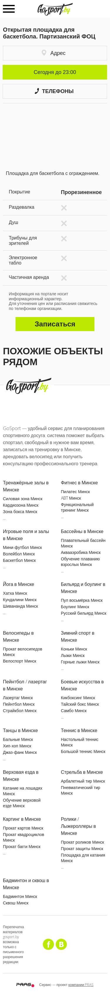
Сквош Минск (15, 903)
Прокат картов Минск (23, 828)
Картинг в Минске (22, 819)
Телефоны (54, 91)
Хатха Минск (15, 593)
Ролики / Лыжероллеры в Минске (78, 826)
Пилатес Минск (75, 491)
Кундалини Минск (20, 599)
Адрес (54, 53)
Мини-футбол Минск (22, 547)
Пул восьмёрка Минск (82, 600)
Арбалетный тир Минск (83, 781)
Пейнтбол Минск (19, 704)
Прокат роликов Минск (82, 842)
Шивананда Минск (20, 606)
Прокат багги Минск (21, 846)
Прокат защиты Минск (82, 848)
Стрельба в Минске (82, 772)
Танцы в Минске (20, 730)
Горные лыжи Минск (80, 662)
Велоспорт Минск (19, 661)
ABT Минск (71, 498)
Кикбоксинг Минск (78, 697)
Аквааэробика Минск (81, 552)
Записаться (55, 324)
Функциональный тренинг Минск (77, 507)
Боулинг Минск (75, 606)
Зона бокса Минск (20, 511)
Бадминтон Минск (20, 896)
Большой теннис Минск (83, 751)
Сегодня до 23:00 (55, 72)
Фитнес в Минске (79, 482)
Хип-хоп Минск (17, 746)
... (4, 518)
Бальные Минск (18, 739)
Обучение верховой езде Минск (21, 802)
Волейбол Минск (19, 554)
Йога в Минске (18, 584)
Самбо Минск (74, 710)
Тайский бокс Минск (80, 704)
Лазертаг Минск (18, 697)
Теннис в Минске (79, 730)
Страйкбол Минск (19, 710)
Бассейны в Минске (82, 531)
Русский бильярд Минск (83, 613)
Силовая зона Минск (23, 498)
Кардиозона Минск (20, 505)
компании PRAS (81, 984)
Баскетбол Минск (19, 560)
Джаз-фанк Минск (20, 752)
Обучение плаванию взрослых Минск (80, 561)
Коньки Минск (74, 649)
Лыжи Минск (73, 655)
